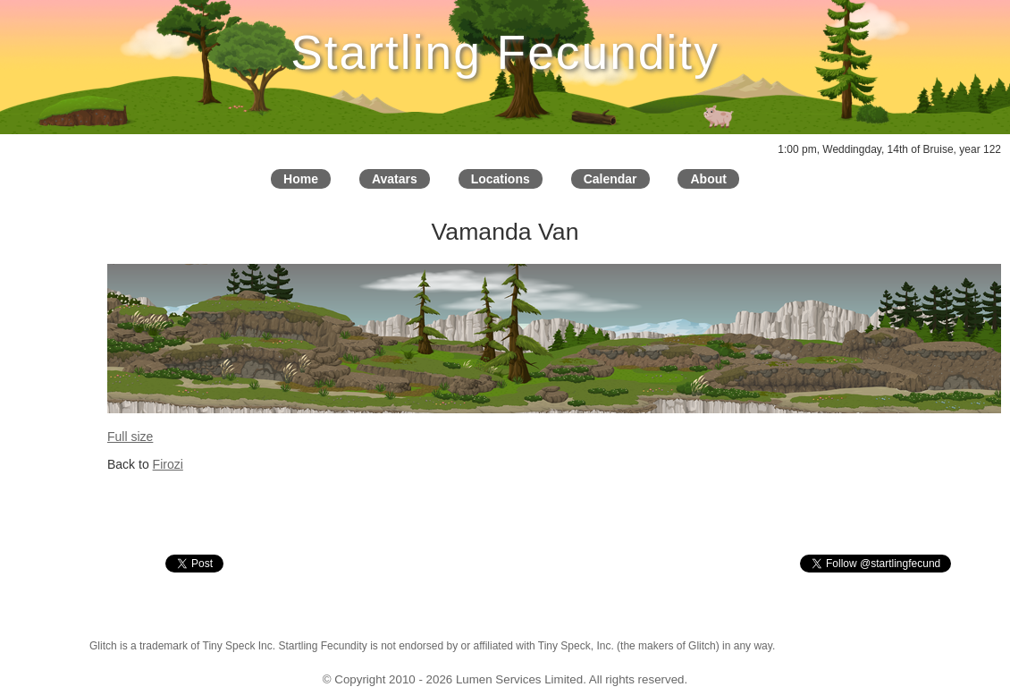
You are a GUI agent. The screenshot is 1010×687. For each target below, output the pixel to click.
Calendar (610, 179)
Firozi (168, 464)
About (708, 179)
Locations (500, 179)
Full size (130, 436)
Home (300, 179)
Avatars (394, 179)
